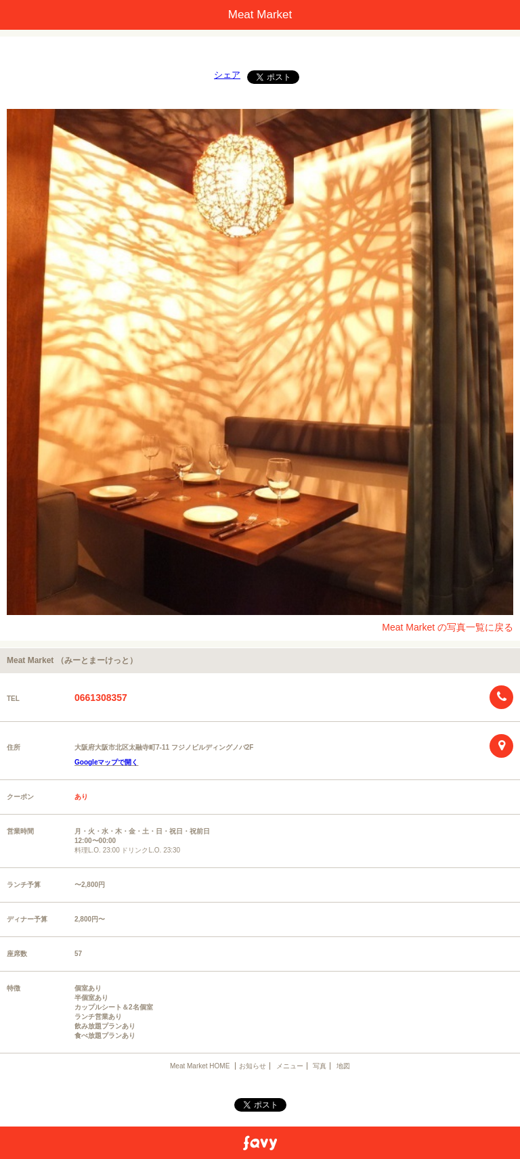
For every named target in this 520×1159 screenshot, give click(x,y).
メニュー (289, 1066)
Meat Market (260, 14)
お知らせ (252, 1066)
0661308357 (100, 697)
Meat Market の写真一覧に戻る (447, 627)
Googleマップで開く (106, 762)
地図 (343, 1066)
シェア (227, 75)
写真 (319, 1066)
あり (81, 796)
